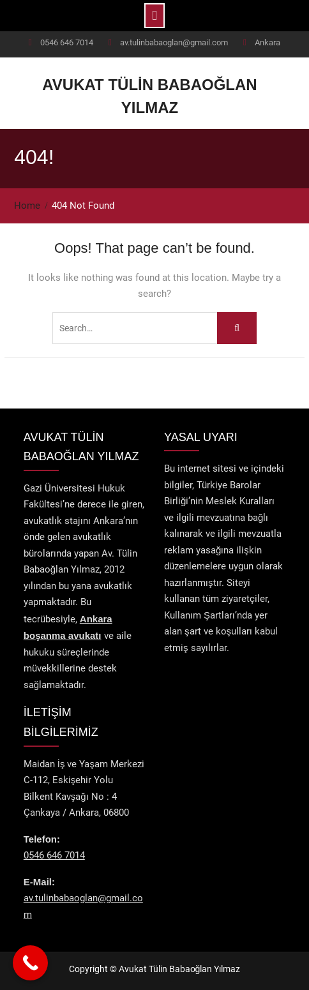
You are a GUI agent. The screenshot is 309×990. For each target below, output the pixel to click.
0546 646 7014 (66, 42)
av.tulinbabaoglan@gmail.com (174, 42)
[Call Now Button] (30, 962)
